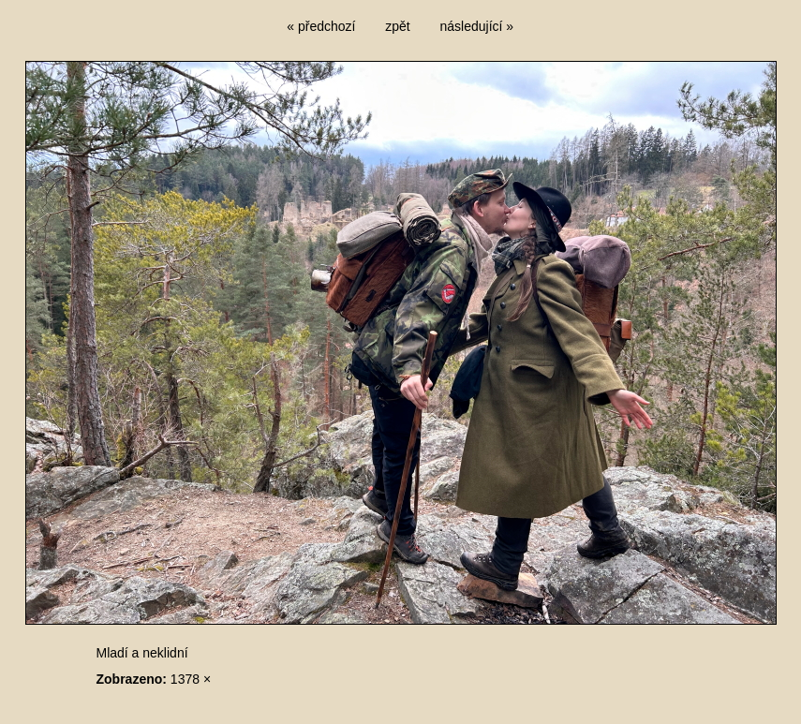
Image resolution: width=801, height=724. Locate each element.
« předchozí (321, 26)
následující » (477, 26)
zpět (397, 26)
